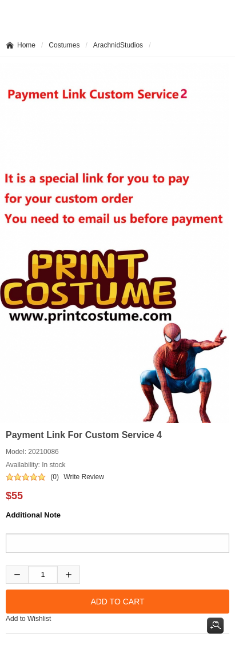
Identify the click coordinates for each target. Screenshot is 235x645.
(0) (54, 477)
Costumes (64, 45)
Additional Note (33, 515)
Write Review (83, 477)
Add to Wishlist (28, 619)
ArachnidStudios (118, 45)
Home (26, 45)
